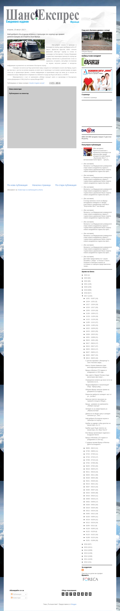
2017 (86, 296)
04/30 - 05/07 (90, 490)
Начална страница (41, 185)
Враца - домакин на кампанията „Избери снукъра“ (96, 405)
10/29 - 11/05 (90, 325)
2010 (86, 562)
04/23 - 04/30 (90, 493)
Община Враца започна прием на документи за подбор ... (97, 390)
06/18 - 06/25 (90, 469)
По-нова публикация (17, 185)
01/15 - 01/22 (90, 534)
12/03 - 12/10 (90, 310)
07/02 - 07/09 (90, 463)
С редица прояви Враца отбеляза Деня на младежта (97, 443)
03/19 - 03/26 (90, 508)
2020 (86, 287)
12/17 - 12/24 (90, 304)
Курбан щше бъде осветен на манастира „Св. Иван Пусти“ (96, 429)
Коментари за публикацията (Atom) (30, 190)
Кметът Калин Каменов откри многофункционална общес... (96, 366)
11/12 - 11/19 (90, 319)
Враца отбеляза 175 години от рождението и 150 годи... (96, 371)
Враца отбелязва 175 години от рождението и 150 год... (96, 438)
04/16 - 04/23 (90, 496)
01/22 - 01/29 (90, 531)
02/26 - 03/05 (90, 517)
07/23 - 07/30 (90, 454)
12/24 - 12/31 (90, 301)
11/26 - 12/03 (90, 313)
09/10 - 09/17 (90, 346)
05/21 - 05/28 (90, 481)
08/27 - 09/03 (90, 352)
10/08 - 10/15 (90, 334)
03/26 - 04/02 (90, 505)
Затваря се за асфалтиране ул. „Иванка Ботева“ (96, 410)
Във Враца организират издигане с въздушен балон (97, 434)
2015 (86, 547)
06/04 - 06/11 (90, 475)
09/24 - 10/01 (90, 340)
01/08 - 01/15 (90, 537)
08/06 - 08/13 (90, 448)
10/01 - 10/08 (90, 337)
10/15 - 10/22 (90, 331)
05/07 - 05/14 (90, 487)
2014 (86, 550)
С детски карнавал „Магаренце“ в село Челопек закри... (97, 361)
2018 (86, 293)
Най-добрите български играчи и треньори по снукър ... (97, 419)
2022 (86, 281)
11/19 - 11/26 (90, 316)
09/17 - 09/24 (90, 343)
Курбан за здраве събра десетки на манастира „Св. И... (98, 424)
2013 (86, 553)
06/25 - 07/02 (90, 466)
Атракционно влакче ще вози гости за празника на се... (98, 381)
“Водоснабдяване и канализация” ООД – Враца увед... (97, 386)
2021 (86, 284)
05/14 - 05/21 (90, 484)
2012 (86, 556)
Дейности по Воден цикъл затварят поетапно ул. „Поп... (97, 414)
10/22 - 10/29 (90, 328)
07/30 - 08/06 (90, 451)
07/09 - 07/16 (90, 460)
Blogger (73, 604)
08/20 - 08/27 (90, 355)
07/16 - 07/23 (90, 457)
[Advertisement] (41, 166)
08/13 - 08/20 (90, 358)
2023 (86, 278)
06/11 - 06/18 (90, 472)
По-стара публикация (65, 185)
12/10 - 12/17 (90, 307)
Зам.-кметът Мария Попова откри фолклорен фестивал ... (97, 376)
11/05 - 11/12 (90, 322)
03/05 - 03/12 (90, 513)
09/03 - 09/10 (90, 349)
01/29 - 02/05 (90, 528)
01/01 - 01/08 (90, 540)
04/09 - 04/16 (90, 499)
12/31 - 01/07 (90, 298)
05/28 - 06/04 (90, 478)
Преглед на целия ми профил (92, 573)
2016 (86, 544)
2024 (86, 275)
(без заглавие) (98, 148)
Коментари (16, 598)
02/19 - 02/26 (90, 519)
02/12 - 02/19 (90, 522)
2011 (86, 559)
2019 (86, 290)
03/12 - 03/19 (90, 511)
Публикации (16, 594)
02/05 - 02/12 (90, 525)
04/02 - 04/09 (90, 502)
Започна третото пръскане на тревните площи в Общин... (96, 400)
